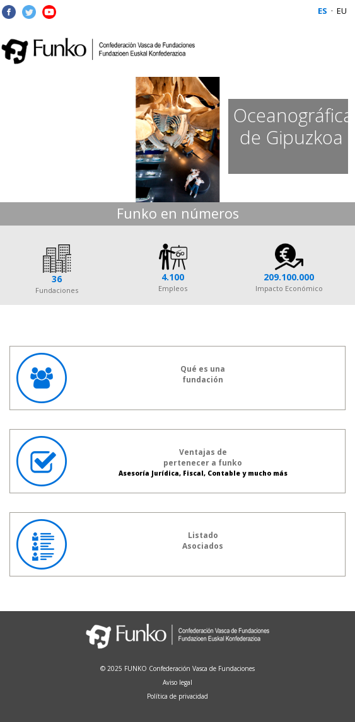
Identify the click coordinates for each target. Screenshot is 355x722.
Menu (332, 51)
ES (322, 10)
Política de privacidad (177, 696)
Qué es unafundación (120, 378)
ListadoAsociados (119, 544)
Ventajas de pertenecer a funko (152, 461)
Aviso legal (177, 682)
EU (342, 10)
